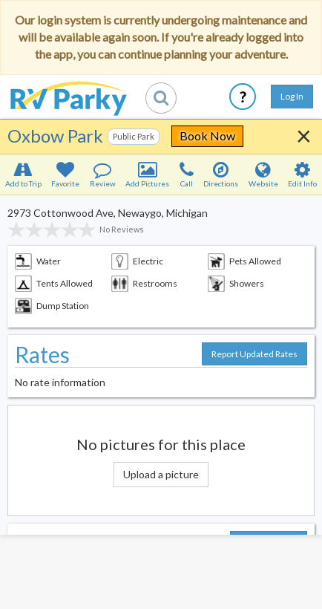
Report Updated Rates (254, 353)
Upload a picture (161, 474)
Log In (291, 96)
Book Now (207, 135)
